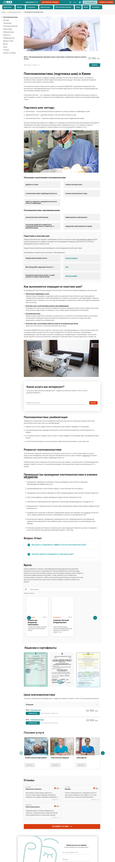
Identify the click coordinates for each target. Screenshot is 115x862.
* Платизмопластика (37, 720)
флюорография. (71, 276)
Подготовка (7, 29)
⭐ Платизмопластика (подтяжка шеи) (33, 12)
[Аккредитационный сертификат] (62, 669)
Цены (78, 7)
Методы (6, 20)
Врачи (86, 7)
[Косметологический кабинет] (36, 746)
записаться (32, 713)
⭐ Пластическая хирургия (14, 12)
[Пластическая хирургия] (62, 746)
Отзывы (6, 50)
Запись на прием (9, 53)
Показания (7, 23)
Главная (3, 12)
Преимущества (8, 38)
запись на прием (106, 2)
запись (94, 65)
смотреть (29, 765)
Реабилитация (8, 32)
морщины (86, 455)
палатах (87, 513)
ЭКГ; (67, 267)
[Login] (90, 3)
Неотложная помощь (50, 2)
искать (93, 403)
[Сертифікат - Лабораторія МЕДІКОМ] (88, 669)
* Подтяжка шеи (35, 710)
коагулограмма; (71, 258)
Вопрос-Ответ (8, 41)
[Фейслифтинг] (88, 746)
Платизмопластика (10, 17)
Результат (7, 35)
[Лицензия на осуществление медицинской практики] (36, 669)
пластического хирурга (84, 239)
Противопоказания (10, 26)
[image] (61, 171)
